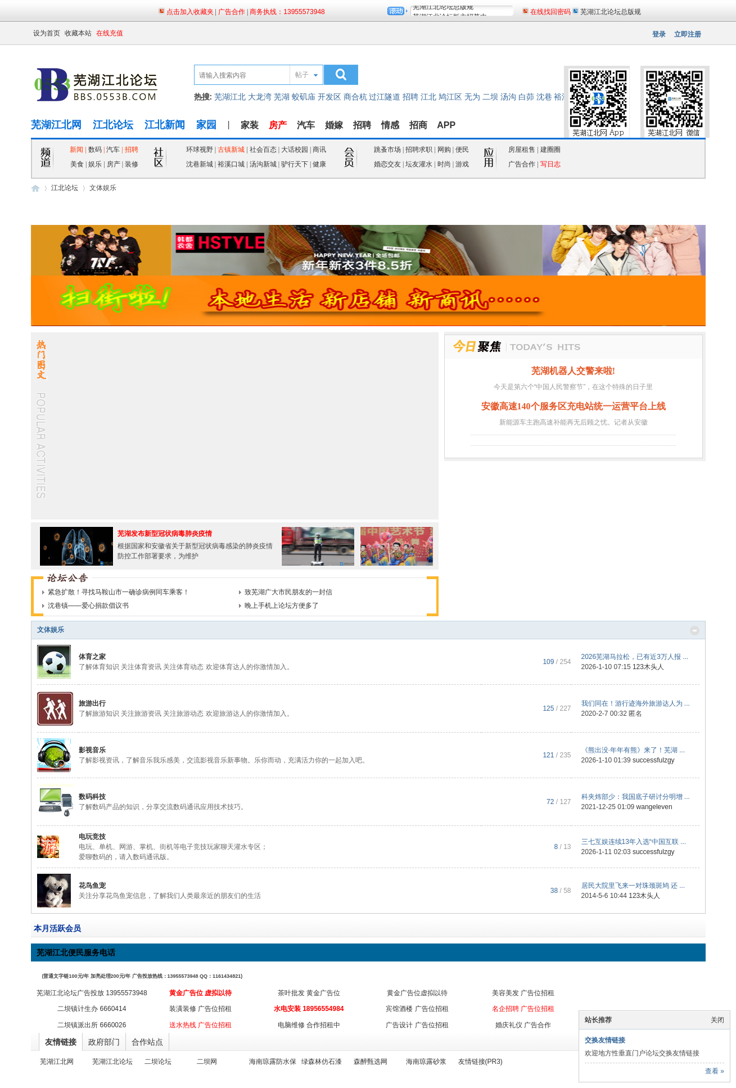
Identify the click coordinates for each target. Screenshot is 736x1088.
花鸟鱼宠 (92, 886)
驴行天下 (294, 164)
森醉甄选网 (370, 1062)
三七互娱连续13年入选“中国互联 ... (634, 842)
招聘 (410, 96)
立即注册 (687, 34)
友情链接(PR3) (480, 1062)
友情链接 (60, 1041)
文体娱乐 (50, 630)
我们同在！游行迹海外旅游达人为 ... (635, 703)
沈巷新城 (199, 164)
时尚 (444, 164)
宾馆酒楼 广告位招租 (417, 1009)
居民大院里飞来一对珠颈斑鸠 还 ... (633, 886)
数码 (95, 150)
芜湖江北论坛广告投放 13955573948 (92, 993)
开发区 (329, 96)
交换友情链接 (605, 1040)
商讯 (319, 150)
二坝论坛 (158, 1062)
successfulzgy (654, 760)
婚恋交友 (387, 164)
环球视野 (199, 150)
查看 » (714, 1071)
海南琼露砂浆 (426, 1062)
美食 (77, 164)
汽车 (306, 125)
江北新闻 (165, 124)
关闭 (717, 1020)
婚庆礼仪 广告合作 (523, 1025)
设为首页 (46, 33)
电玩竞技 (92, 837)
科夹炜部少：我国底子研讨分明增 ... (635, 797)
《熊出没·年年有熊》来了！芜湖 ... (633, 750)
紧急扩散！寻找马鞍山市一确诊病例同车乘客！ (118, 592)
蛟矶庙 (303, 96)
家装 (250, 125)
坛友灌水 (418, 164)
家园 (206, 124)
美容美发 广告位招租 (523, 993)
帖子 (302, 75)
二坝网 (207, 1062)
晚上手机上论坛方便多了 (282, 606)
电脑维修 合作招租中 (309, 1025)
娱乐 (95, 164)
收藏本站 (78, 33)
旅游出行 (92, 703)
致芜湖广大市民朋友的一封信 (288, 592)
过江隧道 (384, 96)
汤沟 (508, 96)
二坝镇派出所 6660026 (91, 1025)
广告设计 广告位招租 (417, 1025)
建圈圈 (550, 150)
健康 (319, 164)
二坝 (490, 96)
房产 (114, 164)
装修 (131, 164)
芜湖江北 (230, 96)
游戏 (462, 164)
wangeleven (654, 807)
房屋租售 (521, 150)
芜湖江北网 (56, 124)
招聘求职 (418, 150)
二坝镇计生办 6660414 (91, 1009)
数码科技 (92, 797)
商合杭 (355, 96)
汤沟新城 (263, 164)
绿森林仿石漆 (321, 1062)
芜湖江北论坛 (112, 1062)
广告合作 (521, 164)
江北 (428, 96)
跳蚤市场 (387, 150)
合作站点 (147, 1041)
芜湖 (282, 96)
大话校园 (294, 150)
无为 (472, 96)
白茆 (526, 96)
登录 (659, 34)
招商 (418, 125)
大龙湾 (260, 96)
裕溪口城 (231, 164)
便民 (462, 150)
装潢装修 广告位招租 (200, 1009)
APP (446, 125)
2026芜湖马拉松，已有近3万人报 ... (635, 657)
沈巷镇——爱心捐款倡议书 (88, 606)
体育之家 (92, 657)
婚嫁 (334, 125)
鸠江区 (450, 96)
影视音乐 (92, 750)
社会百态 (263, 150)
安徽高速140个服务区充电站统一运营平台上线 (573, 406)
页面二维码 (653, 57)
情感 (390, 125)
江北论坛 (113, 124)
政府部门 (104, 1041)
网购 (444, 150)
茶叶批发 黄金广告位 (309, 993)
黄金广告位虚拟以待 (417, 993)
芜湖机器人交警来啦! (573, 371)
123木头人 (648, 667)
